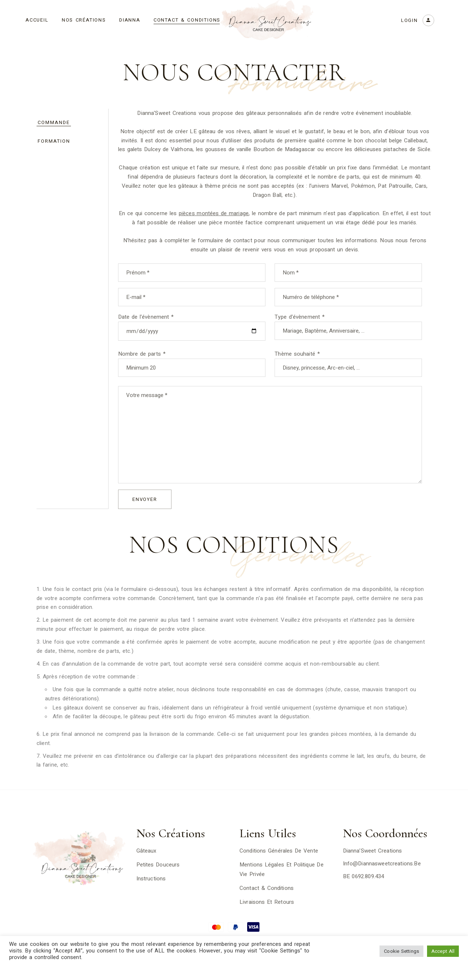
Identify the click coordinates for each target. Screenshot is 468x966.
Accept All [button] (442, 951)
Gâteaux (146, 851)
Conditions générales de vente (278, 851)
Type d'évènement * (348, 321)
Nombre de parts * (191, 358)
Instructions (151, 879)
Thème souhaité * (348, 358)
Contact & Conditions (266, 888)
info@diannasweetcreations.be (382, 864)
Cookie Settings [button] (401, 951)
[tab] (68, 122)
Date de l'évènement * (191, 321)
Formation (54, 141)
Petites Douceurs (158, 865)
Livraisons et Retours (266, 902)
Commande (54, 122)
